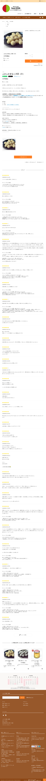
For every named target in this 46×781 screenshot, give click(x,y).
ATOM (6, 720)
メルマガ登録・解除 (26, 17)
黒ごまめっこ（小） (23, 660)
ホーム (3, 21)
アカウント (42, 0)
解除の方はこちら (30, 697)
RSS (3, 720)
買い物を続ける (40, 162)
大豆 (7, 26)
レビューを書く (23, 634)
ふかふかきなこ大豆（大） (9, 661)
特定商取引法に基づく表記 (38, 65)
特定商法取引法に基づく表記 (7, 722)
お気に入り (6, 60)
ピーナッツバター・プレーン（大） (37, 661)
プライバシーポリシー (6, 724)
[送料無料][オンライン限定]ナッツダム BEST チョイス (23, 95)
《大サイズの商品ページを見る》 (13, 104)
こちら (7, 121)
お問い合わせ (18, 17)
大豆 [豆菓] (11, 21)
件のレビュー (17, 76)
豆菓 (7, 21)
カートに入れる (34, 61)
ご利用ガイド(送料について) (8, 17)
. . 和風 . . (7, 24)
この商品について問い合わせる (30, 162)
